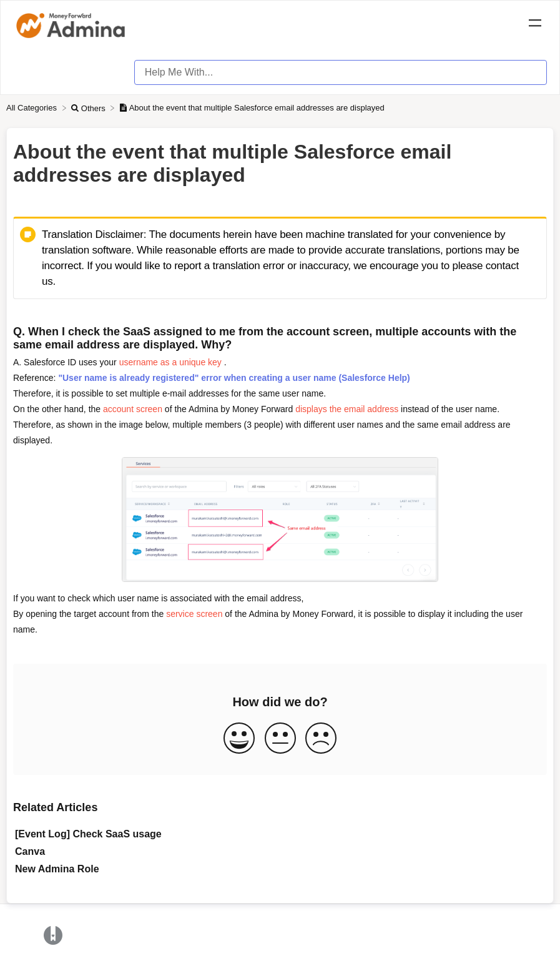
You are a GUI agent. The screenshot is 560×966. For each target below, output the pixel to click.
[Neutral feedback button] (280, 739)
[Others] (89, 107)
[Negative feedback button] (321, 739)
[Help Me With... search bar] (340, 72)
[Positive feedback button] (239, 739)
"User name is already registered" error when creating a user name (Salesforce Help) (234, 378)
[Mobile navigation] (535, 25)
